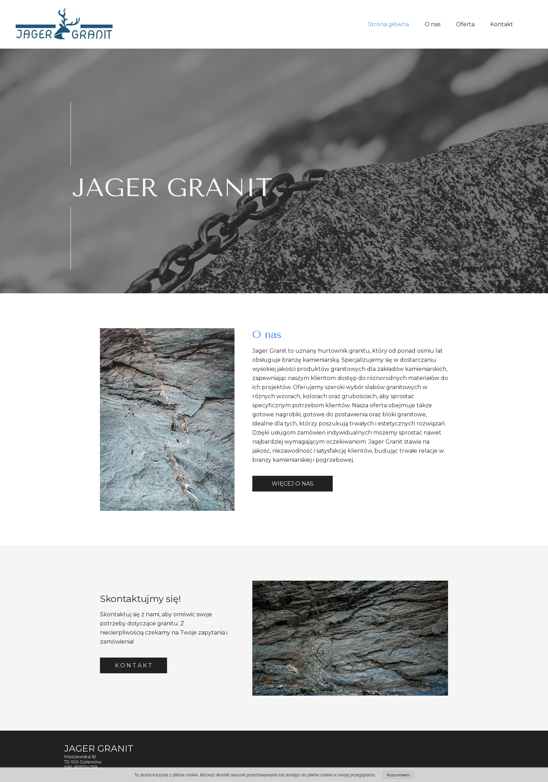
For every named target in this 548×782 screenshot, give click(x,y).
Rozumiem (398, 774)
